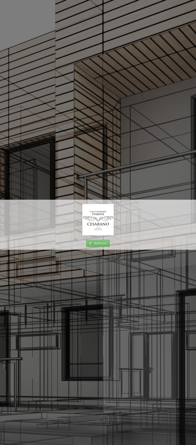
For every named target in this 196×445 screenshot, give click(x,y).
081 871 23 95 (98, 243)
